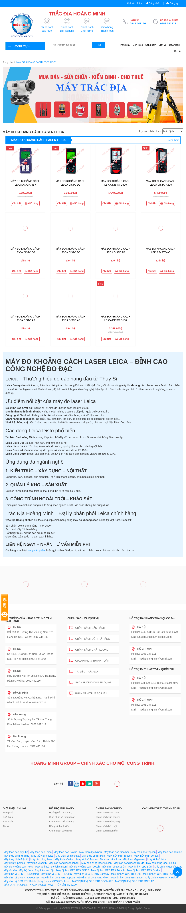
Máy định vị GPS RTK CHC (56, 873)
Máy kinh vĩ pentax (14, 863)
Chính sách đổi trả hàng (89, 638)
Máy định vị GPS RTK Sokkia (144, 870)
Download (174, 44)
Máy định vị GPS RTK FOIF (158, 873)
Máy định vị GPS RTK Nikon (93, 877)
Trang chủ (125, 44)
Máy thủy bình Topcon (119, 855)
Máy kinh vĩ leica (156, 859)
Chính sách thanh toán (108, 812)
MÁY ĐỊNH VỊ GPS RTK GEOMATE (92, 881)
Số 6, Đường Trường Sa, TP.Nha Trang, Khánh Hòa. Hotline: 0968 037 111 (29, 719)
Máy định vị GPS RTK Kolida (20, 881)
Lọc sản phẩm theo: (150, 131)
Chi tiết (16, 203)
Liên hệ (177, 51)
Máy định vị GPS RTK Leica (54, 881)
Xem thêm (173, 140)
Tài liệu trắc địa (83, 671)
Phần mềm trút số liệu (87, 693)
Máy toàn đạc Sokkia (65, 852)
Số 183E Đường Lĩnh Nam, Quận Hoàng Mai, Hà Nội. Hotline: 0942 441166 (30, 654)
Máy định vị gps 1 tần (140, 866)
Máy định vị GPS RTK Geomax (21, 877)
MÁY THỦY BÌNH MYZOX (62, 884)
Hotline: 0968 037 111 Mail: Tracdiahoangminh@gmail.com (152, 653)
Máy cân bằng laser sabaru (64, 863)
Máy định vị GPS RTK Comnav (91, 873)
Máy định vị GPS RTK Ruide (161, 877)
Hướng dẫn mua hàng (60, 812)
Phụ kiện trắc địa (44, 870)
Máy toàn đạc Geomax (116, 852)
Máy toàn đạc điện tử (16, 852)
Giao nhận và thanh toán (62, 817)
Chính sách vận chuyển (108, 817)
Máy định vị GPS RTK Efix (126, 873)
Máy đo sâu (10, 870)
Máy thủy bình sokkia (67, 855)
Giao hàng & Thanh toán (89, 660)
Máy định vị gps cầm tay (168, 866)
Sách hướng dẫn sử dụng (90, 682)
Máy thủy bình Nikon (93, 855)
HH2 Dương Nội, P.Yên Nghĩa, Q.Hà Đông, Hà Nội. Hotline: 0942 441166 (31, 675)
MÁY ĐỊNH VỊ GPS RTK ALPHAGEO (25, 884)
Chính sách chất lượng (88, 649)
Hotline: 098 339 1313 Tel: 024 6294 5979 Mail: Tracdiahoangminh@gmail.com (155, 682)
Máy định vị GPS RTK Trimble (108, 870)
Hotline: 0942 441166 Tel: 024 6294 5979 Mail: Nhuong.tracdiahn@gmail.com (154, 632)
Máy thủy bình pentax (146, 855)
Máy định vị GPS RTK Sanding (21, 873)
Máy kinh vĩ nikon (64, 859)
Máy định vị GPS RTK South (127, 877)
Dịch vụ (163, 44)
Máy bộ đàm (26, 870)
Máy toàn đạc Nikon (90, 852)
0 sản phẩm (136, 3)
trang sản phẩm (37, 550)
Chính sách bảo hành (87, 627)
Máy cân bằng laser (42, 859)
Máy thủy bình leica (42, 855)
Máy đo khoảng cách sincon (51, 866)
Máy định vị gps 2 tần (114, 866)
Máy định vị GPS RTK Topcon (58, 877)
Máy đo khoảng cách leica (18, 866)
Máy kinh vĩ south (37, 863)
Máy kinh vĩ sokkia (110, 859)
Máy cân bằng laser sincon (96, 863)
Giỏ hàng (32, 203)
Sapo (147, 908)
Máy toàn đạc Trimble (169, 852)
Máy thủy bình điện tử (16, 859)
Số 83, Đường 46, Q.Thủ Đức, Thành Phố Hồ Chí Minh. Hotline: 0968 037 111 (31, 697)
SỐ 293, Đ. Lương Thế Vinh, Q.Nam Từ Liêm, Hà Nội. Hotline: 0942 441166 (29, 632)
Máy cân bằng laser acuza (161, 863)
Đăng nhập (153, 3)
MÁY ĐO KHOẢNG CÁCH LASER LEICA (38, 140)
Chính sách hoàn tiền (107, 830)
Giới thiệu (138, 44)
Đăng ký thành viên (59, 826)
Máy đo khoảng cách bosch (84, 866)
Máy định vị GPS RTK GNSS (72, 870)
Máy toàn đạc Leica (41, 852)
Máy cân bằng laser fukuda (129, 863)
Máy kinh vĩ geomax (134, 859)
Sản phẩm (150, 44)
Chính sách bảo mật (106, 826)
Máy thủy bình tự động (16, 855)
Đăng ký (172, 3)
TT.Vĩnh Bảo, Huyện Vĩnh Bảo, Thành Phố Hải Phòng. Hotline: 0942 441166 (31, 741)
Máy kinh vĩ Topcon (87, 859)
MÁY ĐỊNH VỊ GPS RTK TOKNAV (134, 881)
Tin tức (6, 826)
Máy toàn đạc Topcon (143, 852)
